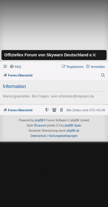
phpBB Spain (73, 125)
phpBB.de (73, 130)
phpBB (39, 120)
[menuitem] (15, 66)
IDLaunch (40, 125)
